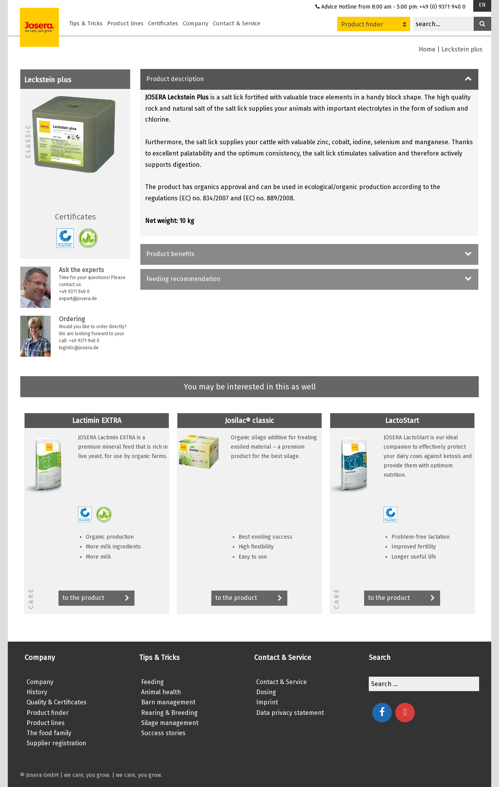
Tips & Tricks (86, 23)
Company (195, 23)
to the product (96, 598)
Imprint (267, 702)
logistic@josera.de (79, 347)
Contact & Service (236, 23)
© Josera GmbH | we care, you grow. (65, 775)
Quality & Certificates (57, 702)
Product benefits (170, 254)
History (37, 692)
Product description (175, 79)
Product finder (373, 24)
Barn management (168, 702)
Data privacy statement (290, 712)
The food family (49, 733)
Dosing (266, 692)
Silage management (169, 723)
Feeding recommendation (183, 279)
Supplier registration (56, 743)
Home (427, 49)
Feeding (152, 682)
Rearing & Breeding (169, 712)
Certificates (163, 23)
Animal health (161, 692)
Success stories (163, 733)
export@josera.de (78, 298)
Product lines (125, 23)
